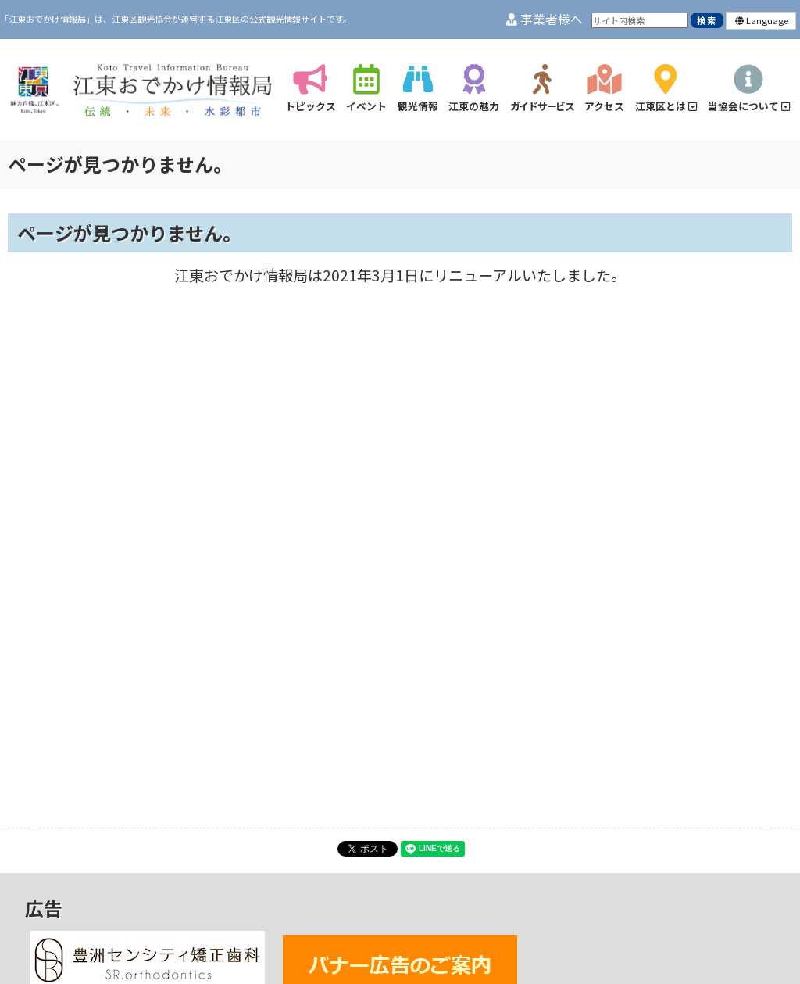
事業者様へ (544, 19)
